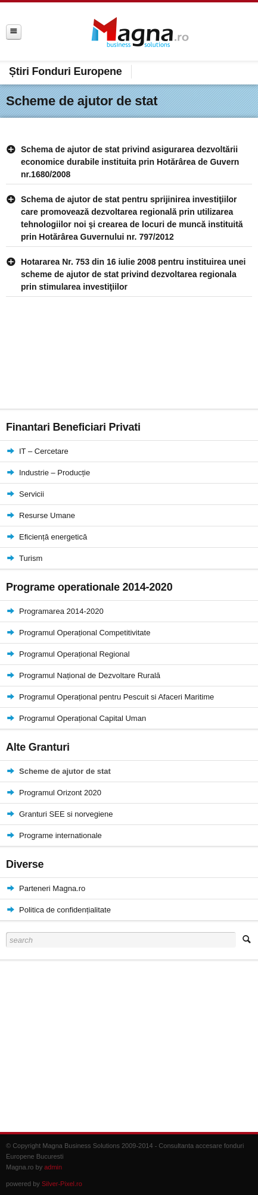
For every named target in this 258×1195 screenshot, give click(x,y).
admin (53, 1167)
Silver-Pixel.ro (62, 1183)
